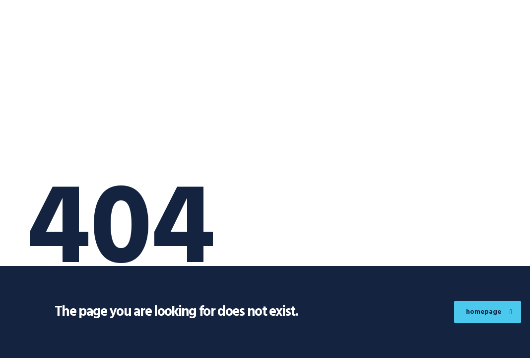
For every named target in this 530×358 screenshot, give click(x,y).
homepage (489, 312)
